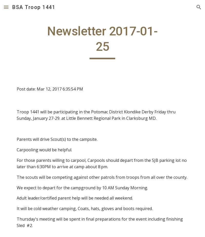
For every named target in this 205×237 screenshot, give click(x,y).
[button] (6, 7)
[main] (102, 41)
